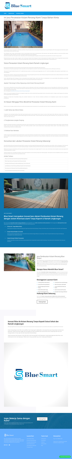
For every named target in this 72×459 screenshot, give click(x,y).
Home (5, 13)
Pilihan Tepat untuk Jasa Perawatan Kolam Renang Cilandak (15, 161)
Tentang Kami (11, 13)
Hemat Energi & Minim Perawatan (15, 238)
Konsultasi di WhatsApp (65, 456)
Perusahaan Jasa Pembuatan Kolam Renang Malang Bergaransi (16, 168)
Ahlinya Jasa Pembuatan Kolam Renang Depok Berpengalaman (16, 158)
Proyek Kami (43, 440)
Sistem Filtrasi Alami (30, 438)
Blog (42, 445)
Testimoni (43, 442)
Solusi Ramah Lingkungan (31, 445)
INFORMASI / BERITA (20, 13)
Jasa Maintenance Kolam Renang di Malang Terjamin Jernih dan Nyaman (17, 165)
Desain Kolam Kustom (31, 443)
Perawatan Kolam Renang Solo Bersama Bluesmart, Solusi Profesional (17, 163)
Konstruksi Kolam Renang (31, 440)
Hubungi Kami (42, 301)
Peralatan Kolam (30, 447)
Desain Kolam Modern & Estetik (15, 231)
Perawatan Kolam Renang (31, 442)
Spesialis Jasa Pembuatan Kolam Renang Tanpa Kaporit (20, 90)
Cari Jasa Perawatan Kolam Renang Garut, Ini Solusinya (14, 170)
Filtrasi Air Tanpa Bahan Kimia (14, 226)
